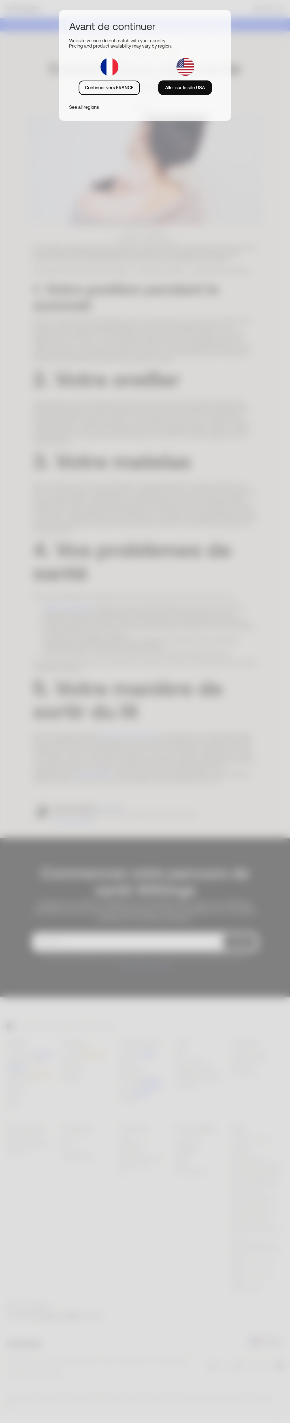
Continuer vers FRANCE (109, 87)
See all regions (84, 107)
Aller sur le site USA (185, 87)
